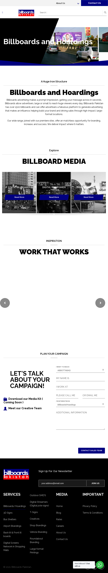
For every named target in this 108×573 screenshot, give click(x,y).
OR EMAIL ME (90, 395)
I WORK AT (62, 386)
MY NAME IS (62, 378)
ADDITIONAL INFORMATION (71, 412)
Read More (19, 197)
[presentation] (77, 437)
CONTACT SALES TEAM (91, 450)
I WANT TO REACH (62, 367)
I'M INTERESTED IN (63, 401)
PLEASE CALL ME (65, 395)
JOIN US (95, 483)
